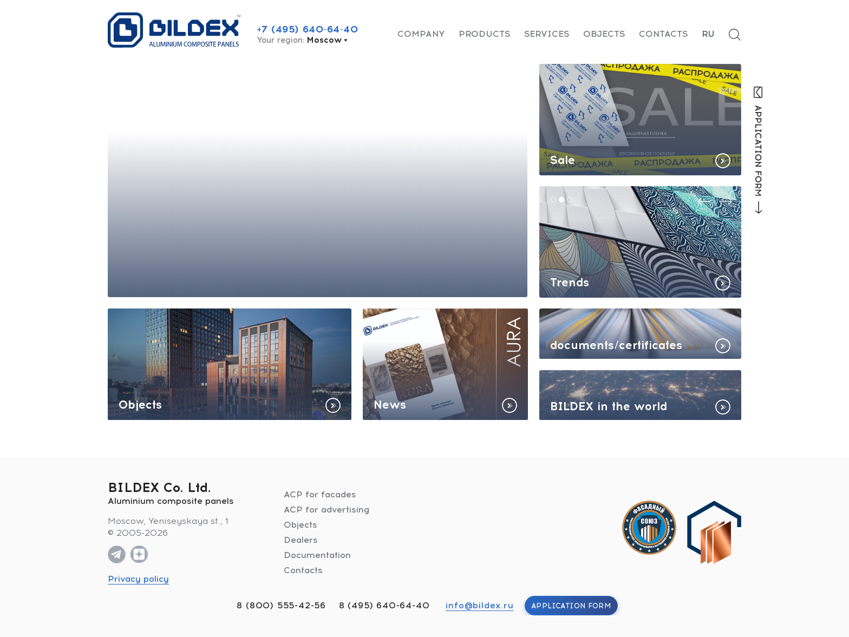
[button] (553, 199)
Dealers (301, 540)
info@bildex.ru (479, 605)
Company (421, 34)
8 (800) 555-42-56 (281, 605)
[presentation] (703, 202)
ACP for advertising (326, 509)
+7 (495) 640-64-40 (307, 29)
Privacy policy (138, 579)
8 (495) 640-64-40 (384, 605)
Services (546, 34)
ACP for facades (320, 494)
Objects (604, 34)
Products (484, 34)
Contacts (663, 34)
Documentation (317, 555)
